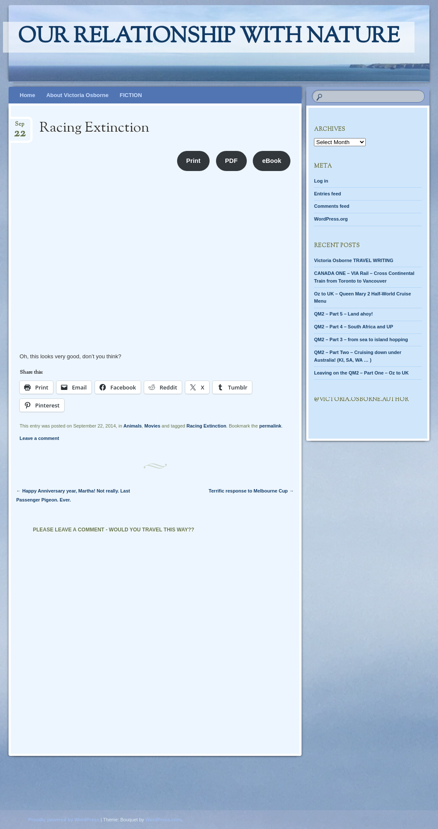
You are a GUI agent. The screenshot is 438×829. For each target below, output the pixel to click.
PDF (231, 160)
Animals (133, 425)
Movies (152, 425)
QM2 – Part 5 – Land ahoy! (343, 313)
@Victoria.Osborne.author (361, 400)
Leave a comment (39, 438)
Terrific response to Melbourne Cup (251, 490)
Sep (20, 127)
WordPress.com (163, 819)
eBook (271, 160)
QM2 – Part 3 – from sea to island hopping (361, 339)
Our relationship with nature (209, 37)
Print (193, 160)
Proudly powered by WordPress (63, 819)
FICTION (131, 95)
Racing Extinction (206, 425)
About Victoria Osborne (77, 95)
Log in (321, 180)
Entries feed (327, 193)
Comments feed (331, 206)
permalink (270, 425)
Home (27, 95)
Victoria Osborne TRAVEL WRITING (353, 260)
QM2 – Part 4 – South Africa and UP (353, 326)
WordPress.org (331, 218)
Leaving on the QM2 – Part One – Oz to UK (361, 372)
